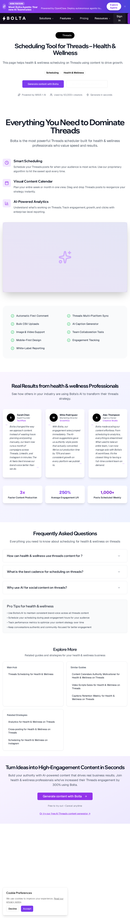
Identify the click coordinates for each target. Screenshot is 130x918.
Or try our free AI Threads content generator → (65, 813)
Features (67, 18)
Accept (27, 908)
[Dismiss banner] (125, 6)
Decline (12, 908)
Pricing (84, 18)
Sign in (119, 18)
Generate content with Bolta (43, 84)
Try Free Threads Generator (87, 84)
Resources (103, 18)
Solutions (46, 18)
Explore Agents (113, 6)
